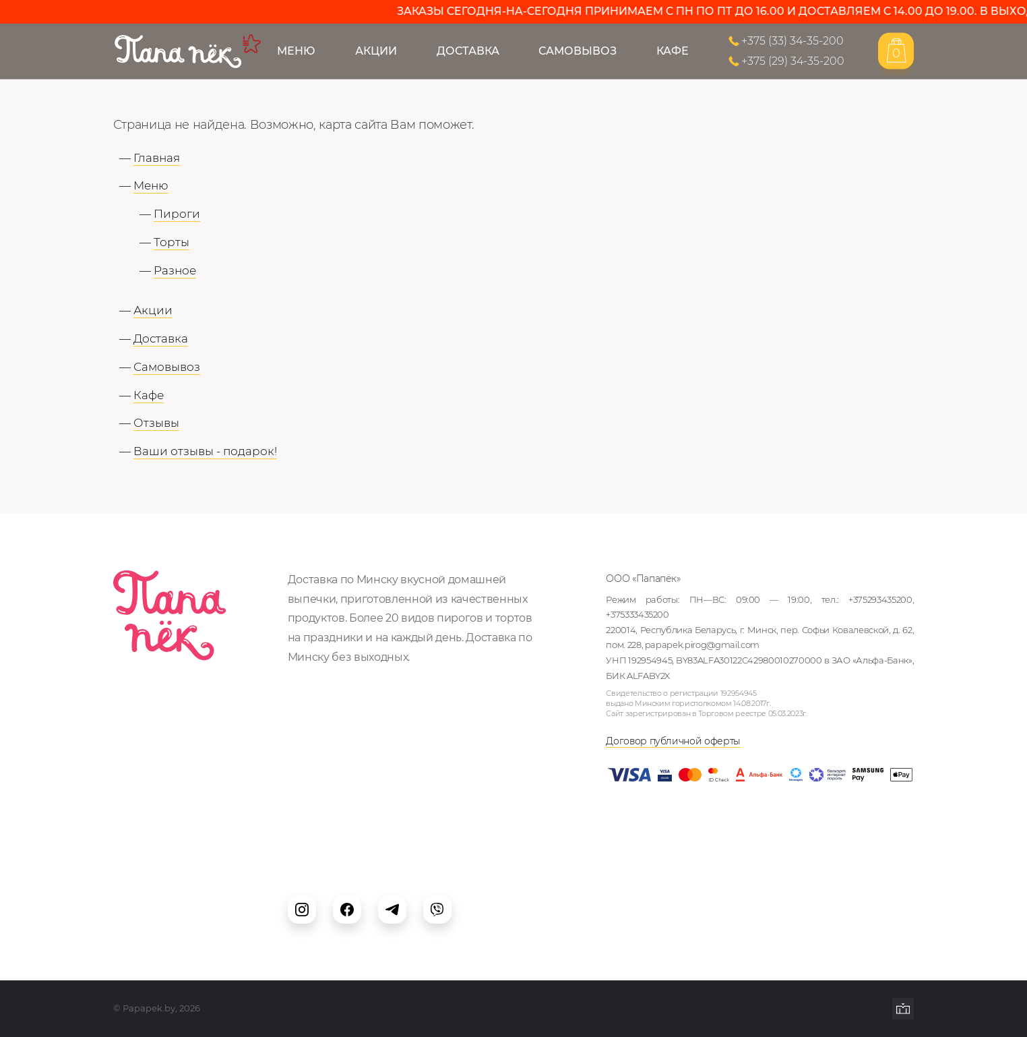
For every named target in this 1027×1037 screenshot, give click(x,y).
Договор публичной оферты (673, 741)
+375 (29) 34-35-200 (792, 61)
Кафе (672, 50)
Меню (296, 50)
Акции (376, 50)
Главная (156, 158)
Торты (171, 242)
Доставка (468, 50)
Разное (175, 270)
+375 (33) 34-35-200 (792, 40)
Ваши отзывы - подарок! (205, 451)
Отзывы (156, 422)
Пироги (177, 213)
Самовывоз (577, 50)
